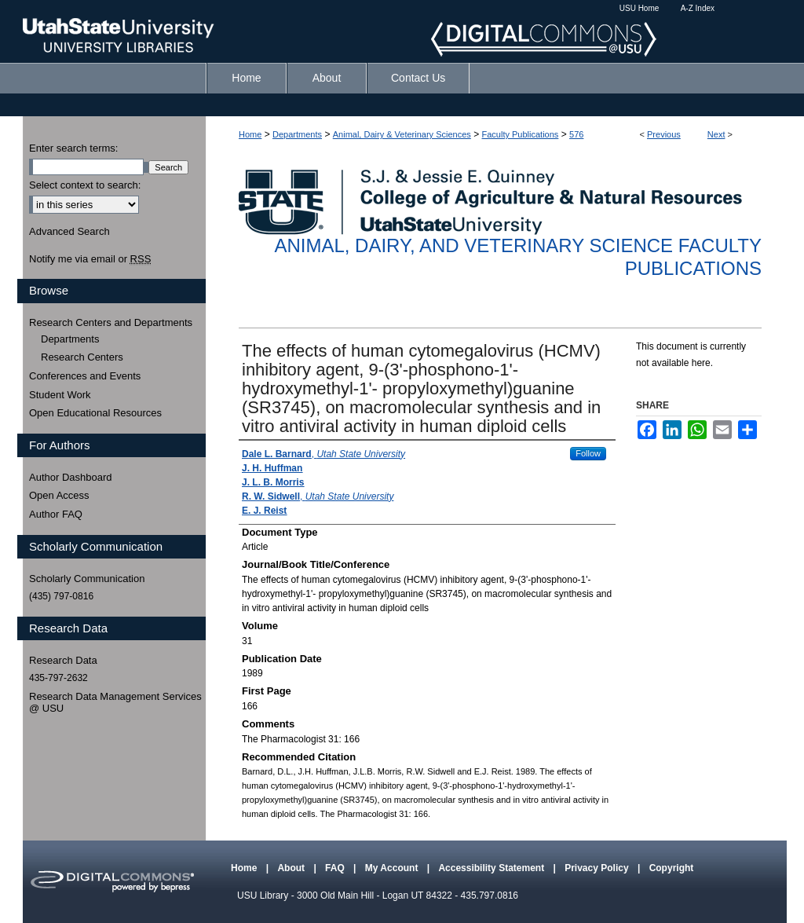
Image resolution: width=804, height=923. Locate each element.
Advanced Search (69, 231)
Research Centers (82, 357)
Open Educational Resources (95, 413)
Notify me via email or (90, 259)
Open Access (59, 495)
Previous (664, 134)
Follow (588, 453)
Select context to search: (85, 185)
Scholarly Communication (86, 578)
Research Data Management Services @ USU (115, 702)
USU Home (639, 8)
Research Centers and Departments (110, 322)
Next (716, 134)
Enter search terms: (73, 148)
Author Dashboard (70, 477)
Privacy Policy (598, 868)
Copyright (671, 868)
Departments (297, 134)
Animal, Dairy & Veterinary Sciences (402, 134)
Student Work (60, 395)
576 (576, 134)
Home (250, 134)
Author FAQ (55, 514)
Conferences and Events (85, 376)
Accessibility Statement (492, 868)
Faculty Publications (520, 134)
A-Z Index (697, 8)
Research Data (63, 660)
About (292, 868)
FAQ (336, 868)
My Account (393, 868)
